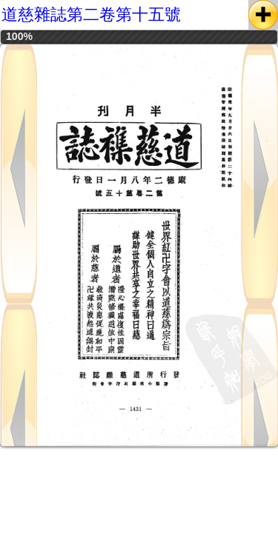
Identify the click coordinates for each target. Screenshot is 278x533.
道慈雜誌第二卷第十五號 (91, 14)
